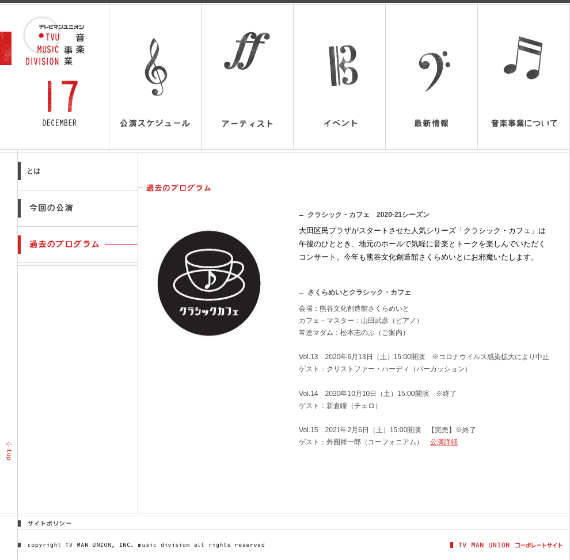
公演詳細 (444, 442)
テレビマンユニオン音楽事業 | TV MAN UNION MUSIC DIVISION (59, 41)
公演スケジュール (155, 77)
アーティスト (247, 77)
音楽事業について (523, 83)
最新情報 (431, 77)
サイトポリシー (50, 522)
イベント (339, 77)
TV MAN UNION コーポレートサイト (509, 545)
